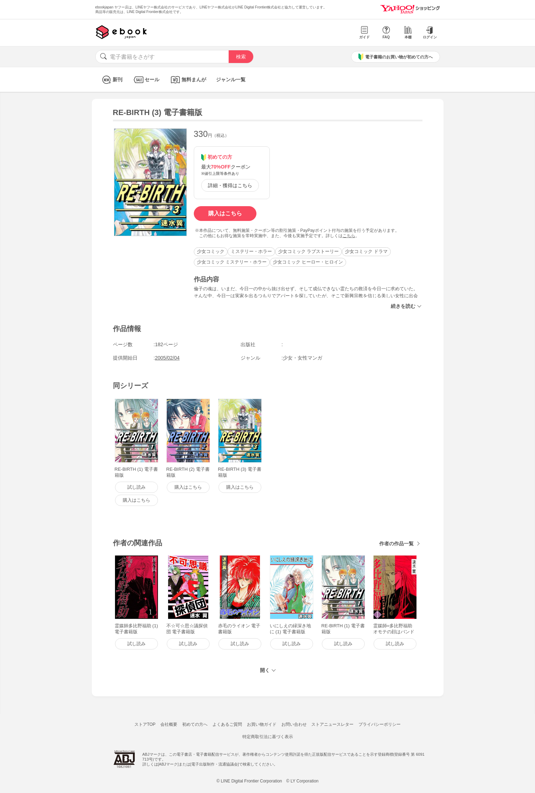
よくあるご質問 (227, 724)
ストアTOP (144, 724)
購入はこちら (225, 213)
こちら (349, 235)
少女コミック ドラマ (366, 251)
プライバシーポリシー (379, 724)
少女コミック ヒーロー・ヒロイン (308, 262)
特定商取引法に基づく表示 (267, 736)
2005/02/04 (167, 358)
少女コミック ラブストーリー (308, 251)
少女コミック (210, 251)
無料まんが (187, 80)
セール (145, 80)
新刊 (111, 80)
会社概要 (168, 724)
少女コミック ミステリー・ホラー (232, 262)
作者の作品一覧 (396, 543)
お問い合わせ (294, 724)
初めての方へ (195, 724)
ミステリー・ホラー (251, 251)
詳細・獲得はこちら (230, 185)
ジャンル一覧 (231, 79)
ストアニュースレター (332, 724)
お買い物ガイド (261, 724)
